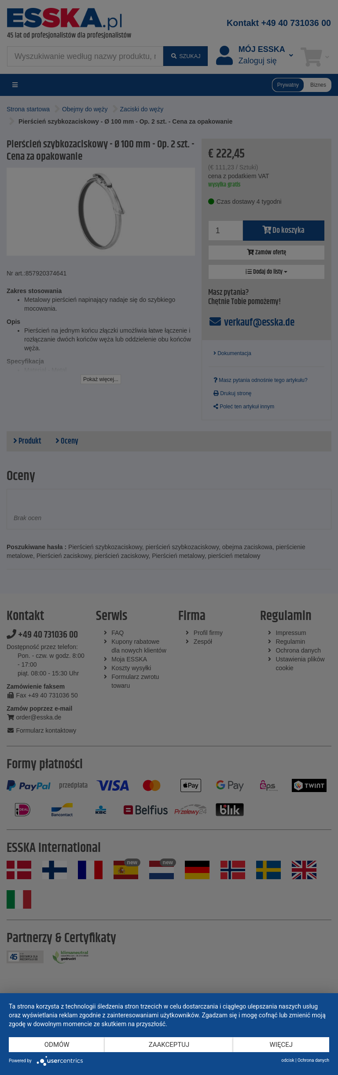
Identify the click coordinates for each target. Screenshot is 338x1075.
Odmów (57, 1045)
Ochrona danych (313, 1060)
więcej (281, 1045)
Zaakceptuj (169, 1045)
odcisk (287, 1060)
